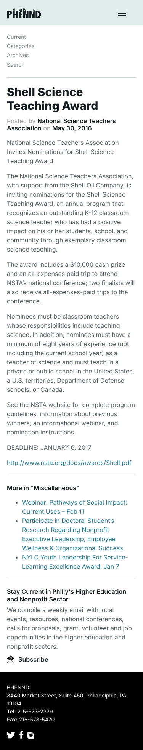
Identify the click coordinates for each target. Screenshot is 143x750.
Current (16, 37)
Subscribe (27, 659)
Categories (20, 46)
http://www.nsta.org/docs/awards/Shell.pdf (69, 462)
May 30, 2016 (72, 128)
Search (15, 65)
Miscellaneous (55, 488)
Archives (18, 55)
